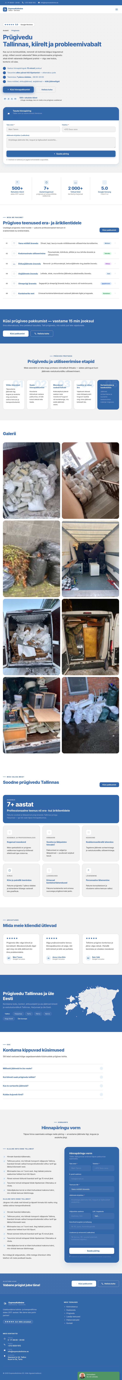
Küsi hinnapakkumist (18, 89)
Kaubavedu (70, 1310)
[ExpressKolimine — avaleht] (13, 9)
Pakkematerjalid (71, 1320)
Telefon (65, 125)
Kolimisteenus (71, 1307)
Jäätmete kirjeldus (17, 135)
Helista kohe (45, 89)
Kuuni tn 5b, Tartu (15, 1359)
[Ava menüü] (116, 9)
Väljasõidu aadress (76, 1211)
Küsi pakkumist (109, 230)
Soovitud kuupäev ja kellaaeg (80, 1222)
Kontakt (68, 1323)
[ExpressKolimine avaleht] (14, 1303)
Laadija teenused (72, 1317)
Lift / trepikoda (98, 1211)
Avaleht (6, 30)
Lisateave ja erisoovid (82, 1232)
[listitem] (31, 480)
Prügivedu (69, 1313)
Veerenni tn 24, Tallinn (17, 1357)
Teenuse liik (74, 1185)
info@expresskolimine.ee (49, 3)
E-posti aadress (75, 1174)
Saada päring (61, 154)
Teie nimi (10, 125)
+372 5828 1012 (30, 3)
